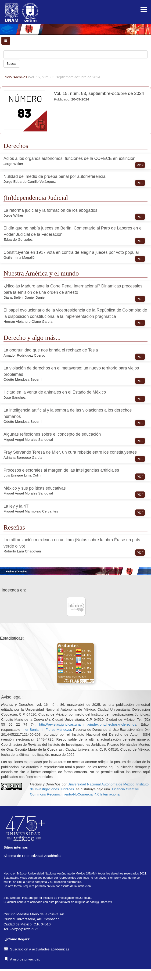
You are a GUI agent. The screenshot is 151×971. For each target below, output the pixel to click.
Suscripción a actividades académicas (36, 949)
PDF (140, 165)
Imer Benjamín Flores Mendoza (46, 729)
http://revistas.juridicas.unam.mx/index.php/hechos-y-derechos (87, 724)
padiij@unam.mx (101, 902)
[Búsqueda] (75, 54)
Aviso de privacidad (22, 959)
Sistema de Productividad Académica (32, 856)
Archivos (21, 77)
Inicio (8, 77)
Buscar (12, 63)
